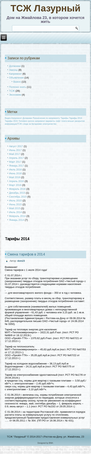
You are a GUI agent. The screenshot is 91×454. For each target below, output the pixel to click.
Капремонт (15, 73)
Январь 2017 (16, 165)
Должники (15, 66)
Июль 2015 (15, 200)
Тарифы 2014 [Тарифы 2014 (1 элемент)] (75, 118)
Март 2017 (15, 161)
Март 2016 (15, 185)
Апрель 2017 (16, 157)
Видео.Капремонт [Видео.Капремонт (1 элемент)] (13, 118)
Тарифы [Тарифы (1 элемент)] (64, 118)
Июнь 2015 (15, 204)
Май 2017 (14, 154)
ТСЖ (12, 90)
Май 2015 (14, 208)
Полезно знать (17, 86)
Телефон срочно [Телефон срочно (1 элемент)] (26, 121)
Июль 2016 (15, 169)
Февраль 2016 (17, 188)
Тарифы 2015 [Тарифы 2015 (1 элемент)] (11, 121)
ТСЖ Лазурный (45, 8)
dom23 (21, 261)
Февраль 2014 (17, 216)
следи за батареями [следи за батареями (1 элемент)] (32, 124)
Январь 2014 (16, 219)
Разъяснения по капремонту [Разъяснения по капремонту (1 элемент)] (46, 118)
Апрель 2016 (16, 181)
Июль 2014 (15, 212)
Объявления (16, 77)
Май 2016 (14, 177)
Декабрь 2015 (17, 192)
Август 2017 (16, 146)
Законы (13, 69)
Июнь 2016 (15, 173)
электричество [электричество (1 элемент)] (49, 124)
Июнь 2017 (15, 150)
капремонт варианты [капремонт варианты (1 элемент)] (45, 121)
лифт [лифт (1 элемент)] (58, 121)
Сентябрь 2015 (18, 196)
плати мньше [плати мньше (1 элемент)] (67, 121)
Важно (17, 81)
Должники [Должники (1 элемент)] (27, 118)
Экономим (15, 94)
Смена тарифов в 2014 (26, 254)
